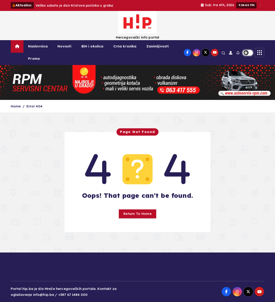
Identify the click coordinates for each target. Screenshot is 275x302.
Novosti (64, 46)
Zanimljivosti (157, 46)
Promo (34, 58)
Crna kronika (125, 46)
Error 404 (34, 106)
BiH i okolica (92, 46)
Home (16, 106)
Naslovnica (38, 46)
